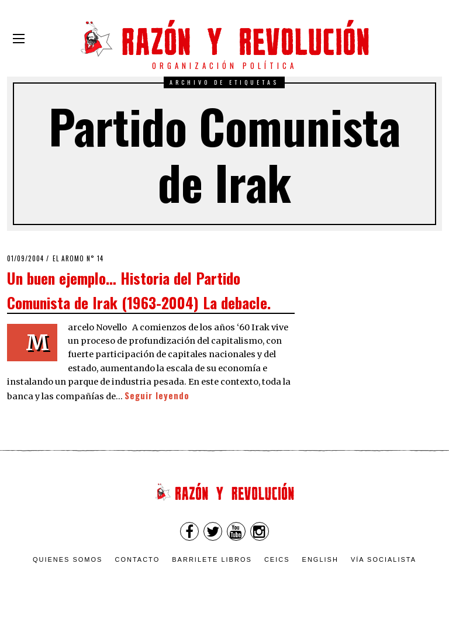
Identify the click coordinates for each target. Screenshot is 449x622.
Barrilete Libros (212, 559)
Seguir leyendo (157, 395)
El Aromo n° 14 (78, 258)
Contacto (137, 559)
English (320, 559)
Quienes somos (68, 559)
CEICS (277, 559)
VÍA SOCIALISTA (383, 559)
